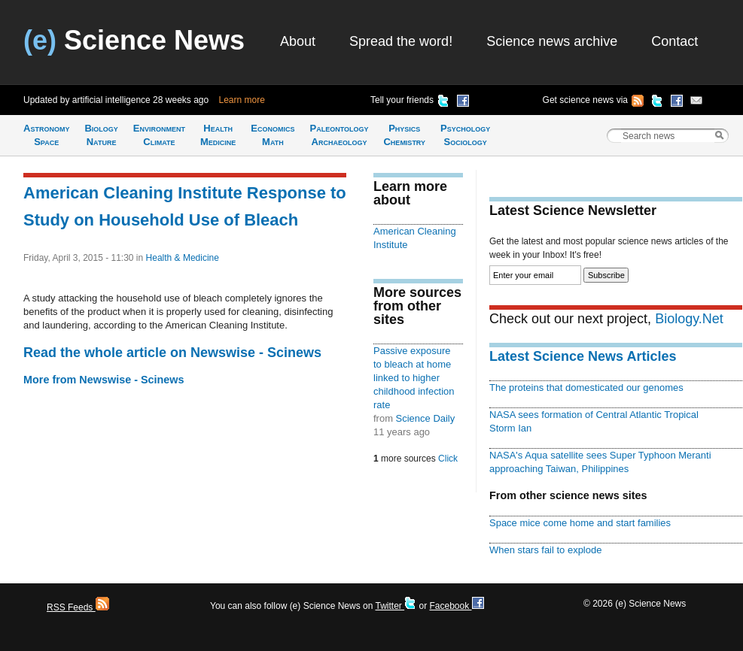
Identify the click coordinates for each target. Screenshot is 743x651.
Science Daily (425, 418)
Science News (134, 40)
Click (448, 458)
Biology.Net (689, 318)
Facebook (456, 606)
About (297, 41)
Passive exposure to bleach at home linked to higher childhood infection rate (414, 377)
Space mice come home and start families (580, 522)
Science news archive (551, 41)
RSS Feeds (78, 607)
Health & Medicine (182, 258)
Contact (674, 41)
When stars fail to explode (545, 550)
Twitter (395, 606)
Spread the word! (400, 41)
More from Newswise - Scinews (103, 380)
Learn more (242, 100)
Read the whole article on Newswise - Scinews (172, 352)
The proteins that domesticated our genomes (586, 387)
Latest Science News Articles (582, 356)
